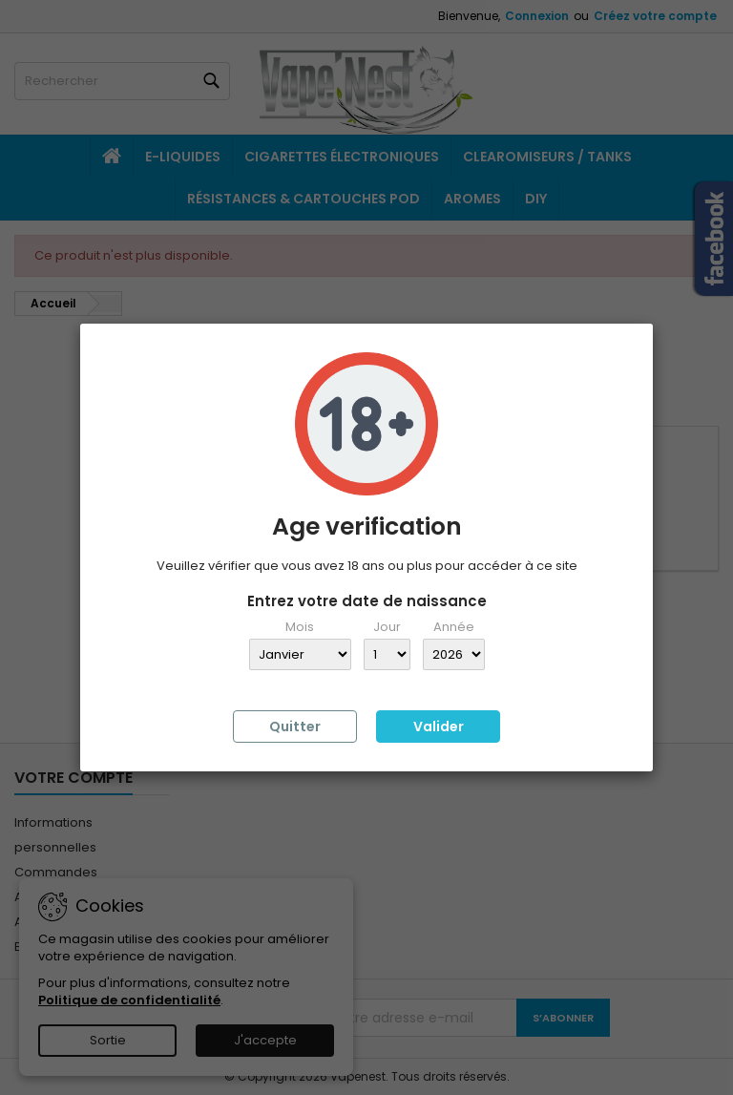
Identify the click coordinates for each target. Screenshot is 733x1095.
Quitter (295, 726)
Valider (438, 726)
